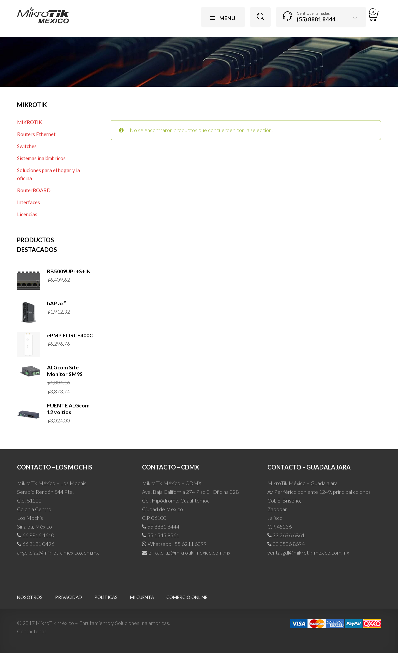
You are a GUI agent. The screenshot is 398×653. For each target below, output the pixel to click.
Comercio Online (186, 597)
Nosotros (30, 597)
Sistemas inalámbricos (41, 158)
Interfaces (28, 202)
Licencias (27, 214)
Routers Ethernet (36, 134)
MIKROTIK (29, 122)
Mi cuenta (142, 597)
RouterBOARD (34, 190)
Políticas (106, 597)
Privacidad (68, 597)
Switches (27, 146)
